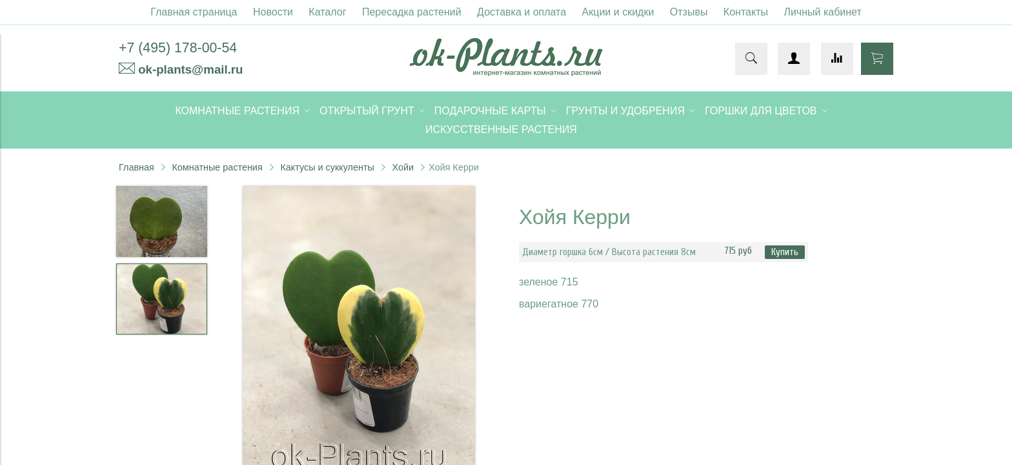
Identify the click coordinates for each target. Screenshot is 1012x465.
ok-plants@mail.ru (190, 69)
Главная (136, 167)
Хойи (403, 167)
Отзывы (689, 11)
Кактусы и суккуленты (327, 167)
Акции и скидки (618, 11)
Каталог (327, 11)
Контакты (746, 11)
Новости (273, 11)
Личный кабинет (822, 11)
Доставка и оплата (521, 11)
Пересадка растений (411, 11)
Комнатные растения (217, 167)
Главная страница (193, 11)
